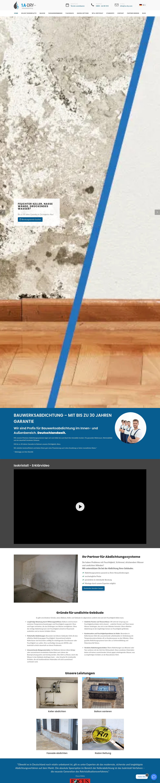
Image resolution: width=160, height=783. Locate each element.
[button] (142, 5)
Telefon (102, 5)
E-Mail (126, 5)
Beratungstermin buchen (30, 219)
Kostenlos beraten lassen (93, 588)
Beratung (78, 5)
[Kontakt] (154, 777)
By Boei (154, 781)
